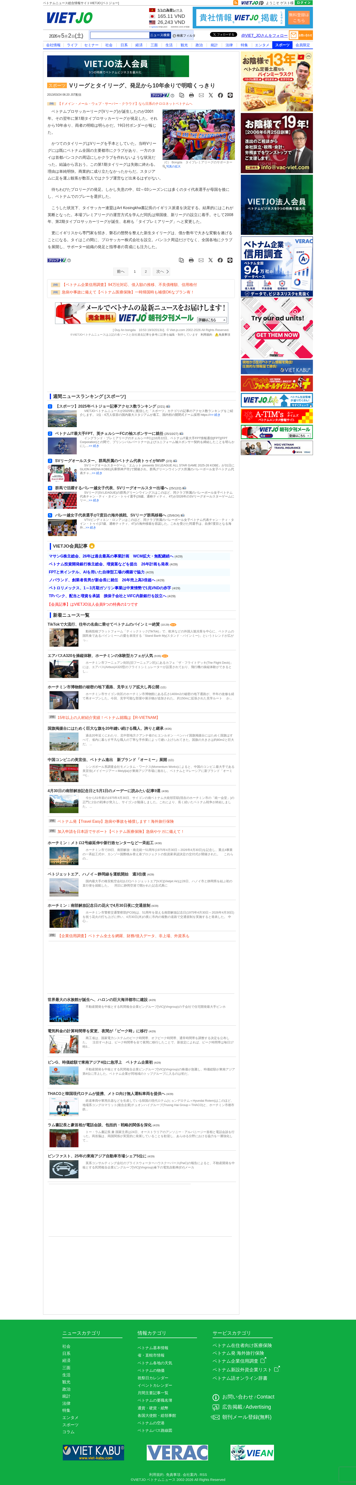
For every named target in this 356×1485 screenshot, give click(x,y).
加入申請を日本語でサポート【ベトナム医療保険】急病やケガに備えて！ (120, 831)
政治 (199, 45)
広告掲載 (232, 1407)
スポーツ (282, 45)
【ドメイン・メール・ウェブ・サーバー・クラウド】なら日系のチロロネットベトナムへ (125, 104)
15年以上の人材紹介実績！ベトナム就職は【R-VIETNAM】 (108, 718)
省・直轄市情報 (151, 1355)
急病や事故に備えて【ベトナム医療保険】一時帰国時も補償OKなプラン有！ (128, 292)
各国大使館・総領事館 (157, 1415)
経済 (139, 45)
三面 (154, 45)
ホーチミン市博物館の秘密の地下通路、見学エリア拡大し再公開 (104, 687)
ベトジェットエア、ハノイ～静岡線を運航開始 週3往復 (97, 874)
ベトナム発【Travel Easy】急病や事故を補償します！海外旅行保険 (115, 821)
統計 (214, 45)
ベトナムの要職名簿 (155, 1400)
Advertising (258, 1407)
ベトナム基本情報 (153, 1348)
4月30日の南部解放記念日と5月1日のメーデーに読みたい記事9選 (105, 791)
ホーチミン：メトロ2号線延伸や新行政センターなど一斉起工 (101, 843)
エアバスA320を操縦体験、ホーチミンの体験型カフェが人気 (101, 656)
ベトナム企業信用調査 (239, 1361)
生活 (169, 45)
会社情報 (53, 45)
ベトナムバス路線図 (155, 1430)
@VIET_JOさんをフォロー (264, 35)
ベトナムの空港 (151, 1423)
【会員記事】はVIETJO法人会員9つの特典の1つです (92, 604)
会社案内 (190, 1475)
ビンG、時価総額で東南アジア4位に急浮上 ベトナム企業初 (101, 1062)
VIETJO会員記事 (70, 546)
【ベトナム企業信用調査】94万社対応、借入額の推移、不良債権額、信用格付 (129, 285)
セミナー (91, 45)
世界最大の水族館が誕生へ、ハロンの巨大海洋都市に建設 (98, 1000)
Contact (265, 1397)
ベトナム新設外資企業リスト (246, 1369)
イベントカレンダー (155, 1385)
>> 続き (215, 415)
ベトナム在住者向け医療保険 (242, 1345)
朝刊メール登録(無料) (247, 1417)
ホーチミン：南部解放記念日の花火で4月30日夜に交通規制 (99, 905)
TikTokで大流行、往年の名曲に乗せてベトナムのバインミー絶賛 (104, 624)
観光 (184, 45)
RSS (203, 1475)
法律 (229, 45)
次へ (160, 271)
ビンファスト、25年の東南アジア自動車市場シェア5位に (97, 1156)
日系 (124, 45)
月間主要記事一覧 (153, 1393)
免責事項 (222, 334)
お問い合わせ (238, 1397)
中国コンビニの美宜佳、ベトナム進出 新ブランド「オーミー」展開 (108, 760)
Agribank (154, 27)
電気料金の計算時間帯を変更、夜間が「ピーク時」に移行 (98, 1031)
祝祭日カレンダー (153, 1378)
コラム (68, 1431)
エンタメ (262, 45)
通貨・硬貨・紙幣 (153, 1408)
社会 (109, 45)
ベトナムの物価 (151, 1370)
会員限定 (303, 45)
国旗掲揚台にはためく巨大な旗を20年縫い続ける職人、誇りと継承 (106, 728)
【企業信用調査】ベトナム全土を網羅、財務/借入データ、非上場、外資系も (123, 936)
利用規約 (206, 334)
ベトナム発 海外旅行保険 (238, 1353)
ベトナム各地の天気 (155, 1363)
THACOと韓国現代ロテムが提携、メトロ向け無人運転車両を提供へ (107, 1094)
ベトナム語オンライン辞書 (240, 1378)
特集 (244, 45)
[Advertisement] (137, 366)
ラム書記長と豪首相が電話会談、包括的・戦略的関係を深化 (100, 1125)
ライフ (72, 45)
